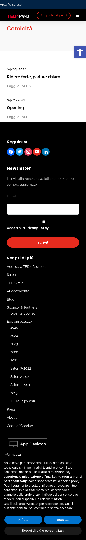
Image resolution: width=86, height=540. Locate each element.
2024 (14, 336)
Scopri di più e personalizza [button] (43, 530)
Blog (10, 299)
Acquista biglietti (54, 15)
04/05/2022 (16, 69)
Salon (11, 275)
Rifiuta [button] (23, 520)
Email (11, 196)
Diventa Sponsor (23, 313)
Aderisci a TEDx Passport (26, 267)
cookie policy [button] (70, 481)
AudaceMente (18, 291)
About (12, 418)
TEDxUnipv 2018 (23, 401)
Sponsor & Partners (22, 308)
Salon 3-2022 (20, 369)
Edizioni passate (19, 322)
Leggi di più (19, 86)
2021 (13, 360)
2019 (14, 393)
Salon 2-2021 (20, 377)
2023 (14, 344)
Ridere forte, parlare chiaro (33, 76)
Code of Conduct (20, 426)
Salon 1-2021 (20, 385)
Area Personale (11, 4)
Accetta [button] (63, 520)
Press (11, 409)
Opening (15, 107)
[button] (80, 52)
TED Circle (15, 283)
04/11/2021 (16, 100)
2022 (14, 352)
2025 (14, 327)
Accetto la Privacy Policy (28, 228)
